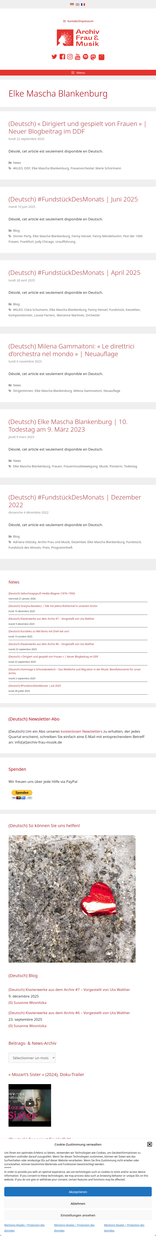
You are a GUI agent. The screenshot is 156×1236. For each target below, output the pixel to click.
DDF (27, 168)
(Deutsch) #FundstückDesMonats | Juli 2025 (35, 686)
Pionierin (115, 466)
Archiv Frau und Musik (54, 542)
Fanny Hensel (81, 236)
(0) (11, 1002)
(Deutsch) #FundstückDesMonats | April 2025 (74, 272)
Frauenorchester (82, 168)
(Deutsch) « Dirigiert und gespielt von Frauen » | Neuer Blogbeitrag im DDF (78, 127)
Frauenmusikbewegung (81, 466)
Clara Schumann (36, 310)
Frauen (57, 466)
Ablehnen (78, 1203)
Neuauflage (111, 391)
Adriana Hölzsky (24, 542)
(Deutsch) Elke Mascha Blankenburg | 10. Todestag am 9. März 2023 (68, 425)
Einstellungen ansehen (78, 1215)
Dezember (78, 542)
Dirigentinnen (23, 391)
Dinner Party (22, 236)
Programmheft (62, 547)
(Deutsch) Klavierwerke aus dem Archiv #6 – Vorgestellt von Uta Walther (51, 644)
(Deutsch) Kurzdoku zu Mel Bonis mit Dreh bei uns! (39, 631)
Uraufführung (65, 242)
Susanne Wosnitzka (30, 1002)
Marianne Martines (70, 315)
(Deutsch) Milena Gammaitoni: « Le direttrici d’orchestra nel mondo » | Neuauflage (71, 350)
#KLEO (18, 168)
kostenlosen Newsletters (81, 731)
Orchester (93, 315)
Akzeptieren (78, 1192)
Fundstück (116, 310)
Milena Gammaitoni (87, 391)
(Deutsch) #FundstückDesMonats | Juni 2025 (73, 199)
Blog (16, 230)
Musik (103, 466)
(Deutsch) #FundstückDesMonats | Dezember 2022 (75, 501)
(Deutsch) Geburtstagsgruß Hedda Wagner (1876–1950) (42, 593)
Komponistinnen (20, 315)
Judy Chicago (44, 242)
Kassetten (133, 310)
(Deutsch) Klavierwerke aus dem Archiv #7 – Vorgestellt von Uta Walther (51, 619)
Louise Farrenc (44, 315)
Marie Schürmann (108, 168)
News (17, 163)
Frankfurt (27, 242)
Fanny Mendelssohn (107, 236)
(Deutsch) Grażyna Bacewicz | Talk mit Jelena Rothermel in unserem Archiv (53, 606)
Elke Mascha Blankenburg (50, 168)
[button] (149, 1144)
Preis (46, 547)
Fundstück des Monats (25, 547)
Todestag (130, 466)
